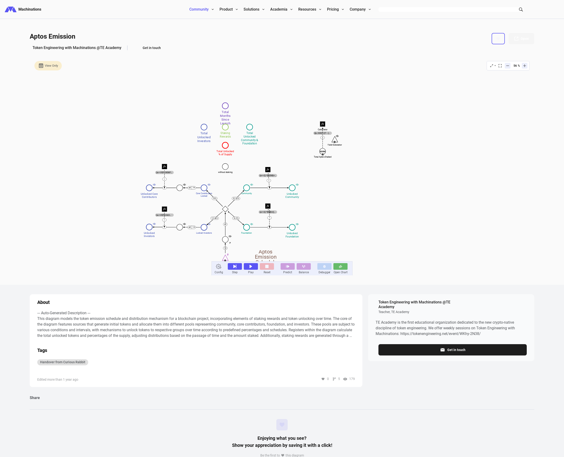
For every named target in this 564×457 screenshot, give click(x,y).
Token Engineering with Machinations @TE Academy (77, 47)
